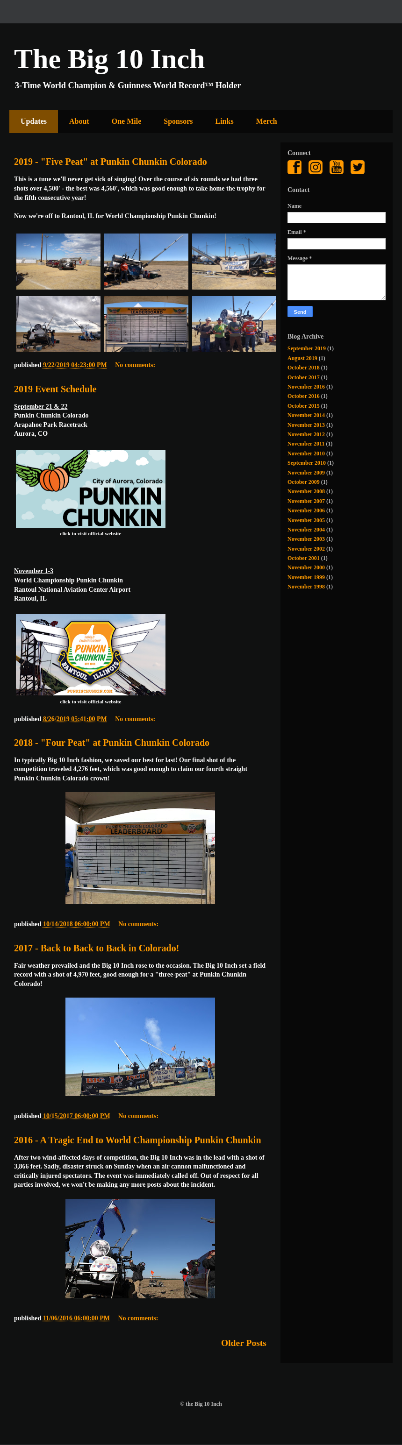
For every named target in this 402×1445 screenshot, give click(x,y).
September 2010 (306, 463)
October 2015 (303, 406)
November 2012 (306, 434)
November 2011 (305, 443)
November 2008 (306, 491)
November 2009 (306, 472)
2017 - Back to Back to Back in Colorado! (96, 948)
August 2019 (302, 358)
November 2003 (306, 539)
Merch (266, 121)
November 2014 (306, 415)
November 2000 (306, 567)
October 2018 (303, 367)
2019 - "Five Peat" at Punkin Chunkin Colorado (110, 161)
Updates (34, 121)
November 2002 (306, 548)
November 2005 (306, 520)
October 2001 (303, 558)
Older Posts (243, 1343)
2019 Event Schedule (55, 389)
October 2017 (303, 377)
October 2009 (303, 482)
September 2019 (306, 348)
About (79, 121)
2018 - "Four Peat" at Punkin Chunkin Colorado (111, 742)
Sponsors (178, 121)
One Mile (127, 121)
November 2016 (306, 386)
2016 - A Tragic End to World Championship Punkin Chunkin (137, 1140)
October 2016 (303, 396)
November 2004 (306, 529)
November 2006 (306, 510)
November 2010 (306, 453)
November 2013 (306, 425)
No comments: (136, 364)
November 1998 (306, 586)
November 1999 (306, 577)
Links (224, 121)
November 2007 (306, 501)
